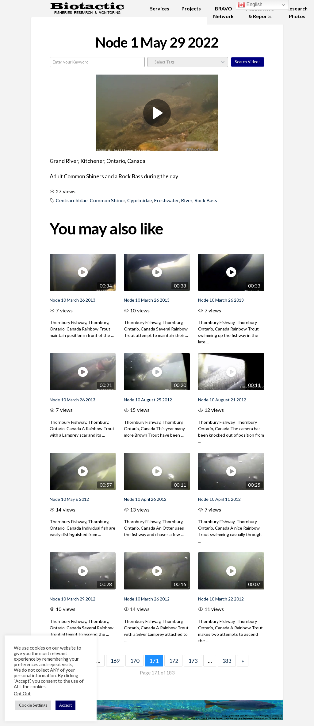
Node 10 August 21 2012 (222, 399)
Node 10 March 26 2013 (72, 300)
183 (226, 660)
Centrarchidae (71, 200)
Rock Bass (205, 200)
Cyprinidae (139, 200)
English (250, 5)
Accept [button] (65, 705)
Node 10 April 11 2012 (219, 499)
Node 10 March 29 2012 (72, 598)
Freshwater (166, 200)
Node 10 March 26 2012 (147, 598)
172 (173, 660)
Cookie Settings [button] (33, 705)
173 (192, 660)
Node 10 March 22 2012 (221, 598)
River (186, 200)
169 (115, 660)
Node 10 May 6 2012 (69, 499)
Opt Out (22, 693)
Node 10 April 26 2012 (145, 499)
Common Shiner (107, 200)
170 (134, 660)
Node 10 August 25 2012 (148, 399)
